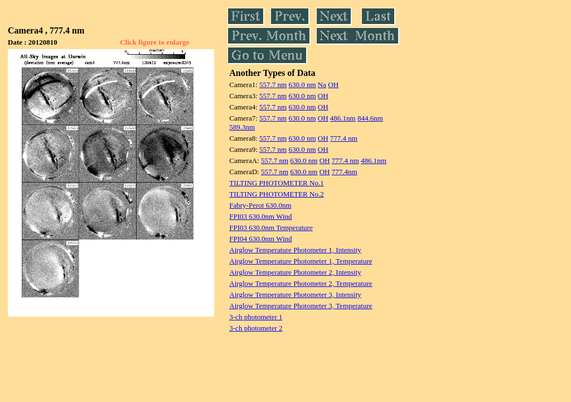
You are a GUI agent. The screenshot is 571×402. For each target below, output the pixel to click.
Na (322, 84)
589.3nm (242, 127)
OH (333, 84)
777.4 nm (343, 138)
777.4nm (344, 172)
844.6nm (370, 118)
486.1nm (343, 118)
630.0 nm (302, 84)
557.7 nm (273, 84)
